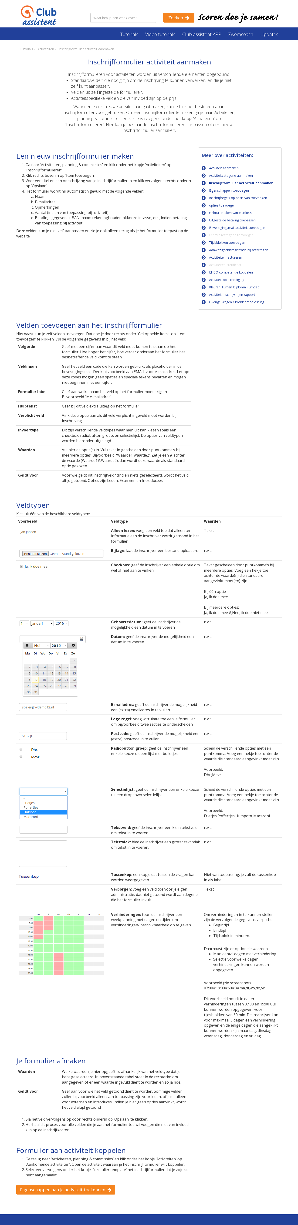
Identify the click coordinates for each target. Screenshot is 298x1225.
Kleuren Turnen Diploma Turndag (234, 287)
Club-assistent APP (201, 34)
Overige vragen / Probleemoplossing (236, 302)
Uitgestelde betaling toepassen (232, 220)
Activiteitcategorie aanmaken (231, 175)
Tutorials (129, 34)
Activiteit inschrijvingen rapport (232, 294)
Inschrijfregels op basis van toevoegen (238, 198)
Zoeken (175, 17)
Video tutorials (160, 34)
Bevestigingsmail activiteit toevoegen (237, 227)
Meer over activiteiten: (227, 155)
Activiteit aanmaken (224, 168)
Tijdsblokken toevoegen (227, 242)
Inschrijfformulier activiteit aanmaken (241, 183)
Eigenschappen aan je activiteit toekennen (62, 1189)
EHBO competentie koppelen (231, 272)
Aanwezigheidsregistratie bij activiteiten (238, 250)
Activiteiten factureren (225, 257)
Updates (269, 34)
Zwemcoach (240, 34)
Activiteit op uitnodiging (226, 279)
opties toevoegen (222, 205)
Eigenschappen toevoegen (229, 190)
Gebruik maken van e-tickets (230, 212)
